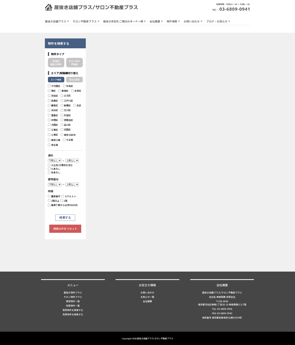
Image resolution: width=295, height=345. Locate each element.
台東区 (53, 134)
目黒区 (53, 100)
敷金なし (54, 172)
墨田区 (66, 129)
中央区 (68, 85)
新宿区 (63, 90)
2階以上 (53, 200)
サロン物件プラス (73, 296)
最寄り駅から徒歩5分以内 (63, 205)
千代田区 (54, 85)
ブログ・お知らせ (216, 21)
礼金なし (54, 168)
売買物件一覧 (73, 305)
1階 (63, 200)
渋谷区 (53, 95)
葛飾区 (53, 110)
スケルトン (68, 196)
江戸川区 (67, 100)
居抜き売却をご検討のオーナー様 (123, 21)
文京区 (76, 90)
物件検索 (172, 21)
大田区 (53, 124)
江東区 (53, 129)
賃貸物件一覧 (73, 301)
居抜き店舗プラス (55, 21)
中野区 (53, 120)
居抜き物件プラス (73, 292)
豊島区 (53, 115)
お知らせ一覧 (147, 296)
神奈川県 (54, 139)
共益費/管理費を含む (60, 165)
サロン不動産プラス (85, 21)
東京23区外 (68, 134)
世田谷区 (67, 120)
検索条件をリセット (65, 229)
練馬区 (53, 105)
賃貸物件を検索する (73, 310)
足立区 (66, 95)
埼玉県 (53, 144)
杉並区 (66, 115)
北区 (77, 105)
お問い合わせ (192, 21)
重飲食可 (54, 196)
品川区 (66, 124)
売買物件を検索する (73, 314)
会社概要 (154, 21)
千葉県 (68, 139)
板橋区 (66, 105)
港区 (52, 90)
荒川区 (66, 110)
